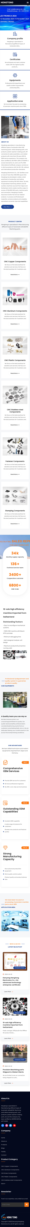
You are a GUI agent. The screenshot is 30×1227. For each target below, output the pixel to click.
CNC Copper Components (9, 1166)
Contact (3, 1155)
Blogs (3, 1148)
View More (8, 207)
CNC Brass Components (8, 1173)
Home (3, 1138)
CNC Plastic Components (9, 1177)
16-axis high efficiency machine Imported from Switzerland (13, 1024)
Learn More (8, 992)
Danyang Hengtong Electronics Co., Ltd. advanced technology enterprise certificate (12, 981)
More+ (3, 1184)
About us (4, 1141)
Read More (15, 274)
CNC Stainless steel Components (11, 1180)
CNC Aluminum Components (10, 1170)
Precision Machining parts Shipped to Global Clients (13, 1071)
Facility (3, 1152)
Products (4, 1145)
